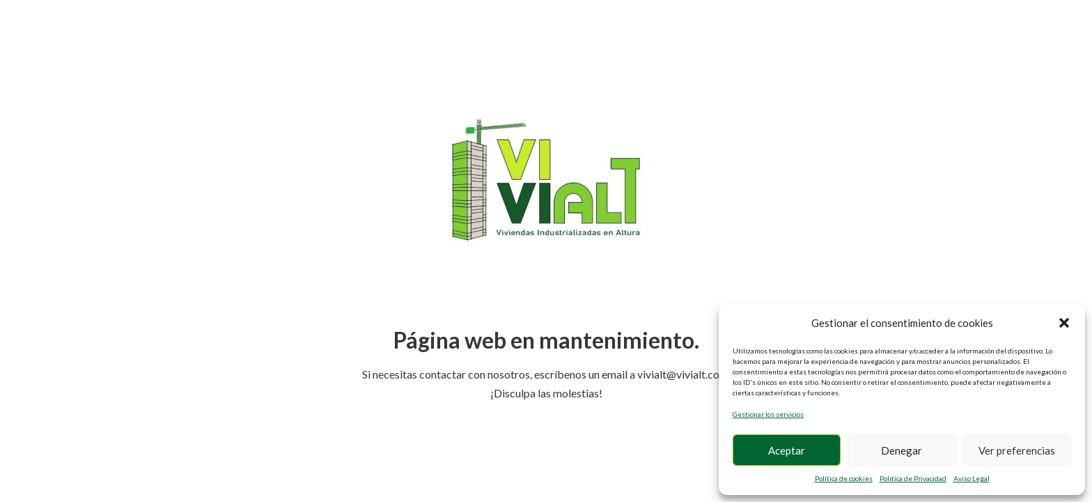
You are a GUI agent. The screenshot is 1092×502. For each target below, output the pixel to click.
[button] (1064, 323)
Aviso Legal (971, 478)
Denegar (901, 450)
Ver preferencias (1016, 450)
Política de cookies (844, 478)
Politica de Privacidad (913, 478)
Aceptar (786, 450)
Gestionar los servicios (768, 414)
